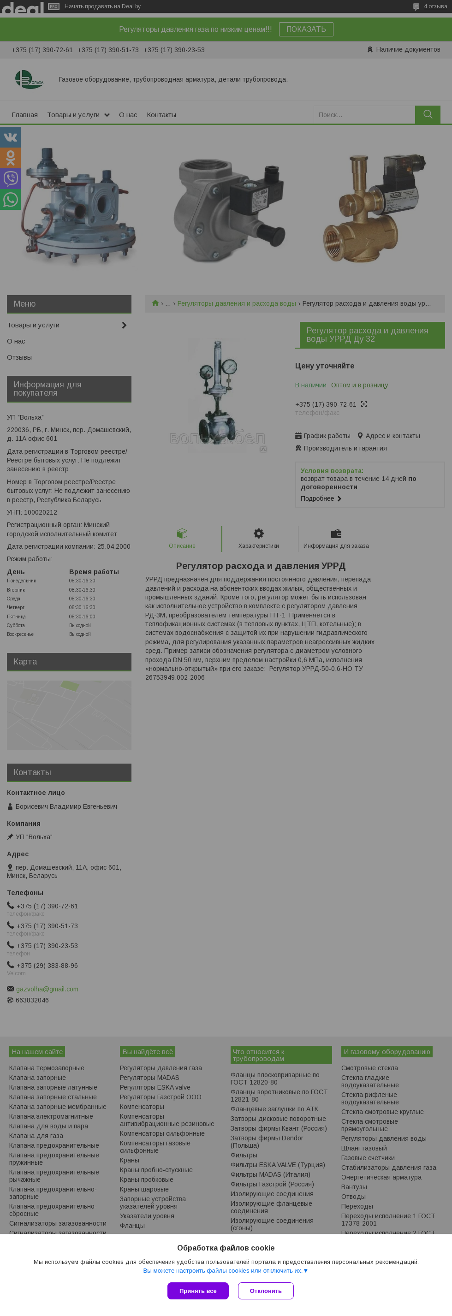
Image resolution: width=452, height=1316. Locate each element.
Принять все (198, 1290)
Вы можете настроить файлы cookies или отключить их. (223, 1270)
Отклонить (266, 1290)
